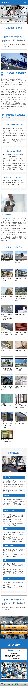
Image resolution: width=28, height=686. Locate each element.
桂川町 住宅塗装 (5, 260)
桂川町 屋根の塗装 (20, 314)
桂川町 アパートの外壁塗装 (20, 279)
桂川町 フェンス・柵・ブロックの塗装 (6, 404)
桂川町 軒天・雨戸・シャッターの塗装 (20, 422)
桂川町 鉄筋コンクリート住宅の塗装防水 (6, 369)
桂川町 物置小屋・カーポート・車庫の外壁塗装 (20, 298)
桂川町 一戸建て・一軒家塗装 (20, 261)
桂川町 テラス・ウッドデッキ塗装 (6, 279)
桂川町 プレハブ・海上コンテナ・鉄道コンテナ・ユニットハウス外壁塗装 (6, 424)
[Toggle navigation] (25, 2)
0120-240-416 (16, 658)
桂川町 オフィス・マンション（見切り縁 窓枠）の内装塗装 (20, 405)
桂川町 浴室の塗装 (20, 350)
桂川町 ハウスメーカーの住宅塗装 (20, 369)
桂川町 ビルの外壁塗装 (6, 297)
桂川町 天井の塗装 (6, 350)
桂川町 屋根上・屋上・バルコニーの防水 (6, 334)
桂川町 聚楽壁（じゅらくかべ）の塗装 (6, 440)
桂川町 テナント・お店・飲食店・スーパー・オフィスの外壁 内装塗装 (6, 317)
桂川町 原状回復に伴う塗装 (20, 387)
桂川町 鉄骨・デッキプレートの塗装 (20, 333)
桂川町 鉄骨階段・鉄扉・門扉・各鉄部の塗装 (6, 387)
